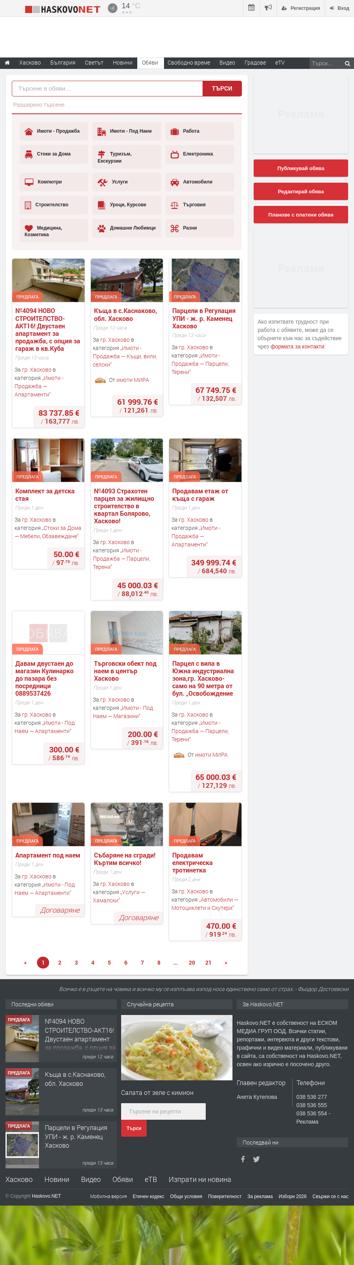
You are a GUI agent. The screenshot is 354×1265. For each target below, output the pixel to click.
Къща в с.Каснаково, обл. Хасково (126, 314)
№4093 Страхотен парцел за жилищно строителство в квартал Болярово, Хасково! (125, 506)
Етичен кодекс (148, 1196)
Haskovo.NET (46, 1196)
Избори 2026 (293, 1196)
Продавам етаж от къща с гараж (201, 494)
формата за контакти (297, 346)
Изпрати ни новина (200, 1179)
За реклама (260, 1196)
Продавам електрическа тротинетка (193, 862)
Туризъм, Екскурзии (114, 156)
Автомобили (191, 182)
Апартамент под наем (47, 855)
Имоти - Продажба (52, 131)
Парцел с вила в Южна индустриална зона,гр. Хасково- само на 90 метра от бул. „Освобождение (204, 678)
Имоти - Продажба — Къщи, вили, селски (125, 356)
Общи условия (186, 1196)
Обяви (122, 1179)
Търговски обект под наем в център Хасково (126, 670)
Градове (255, 62)
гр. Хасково (37, 369)
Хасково (19, 1179)
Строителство (46, 205)
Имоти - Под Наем (124, 131)
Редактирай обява (301, 191)
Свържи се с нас (330, 1196)
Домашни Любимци (127, 228)
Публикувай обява (300, 168)
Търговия (188, 205)
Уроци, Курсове (122, 205)
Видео (91, 1179)
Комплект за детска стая (45, 494)
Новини (123, 62)
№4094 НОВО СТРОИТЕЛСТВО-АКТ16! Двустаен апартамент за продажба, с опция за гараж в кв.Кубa (48, 329)
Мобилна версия (108, 1196)
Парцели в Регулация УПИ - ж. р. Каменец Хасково (204, 318)
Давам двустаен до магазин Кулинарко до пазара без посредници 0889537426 (45, 678)
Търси (134, 1128)
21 (208, 962)
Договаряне (59, 910)
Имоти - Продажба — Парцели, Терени (200, 364)
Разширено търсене (39, 104)
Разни (184, 228)
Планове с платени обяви (301, 215)
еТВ (151, 1179)
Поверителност (225, 1196)
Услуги (112, 182)
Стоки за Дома (48, 154)
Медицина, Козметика (43, 230)
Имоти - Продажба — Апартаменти (39, 386)
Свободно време (189, 62)
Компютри (43, 182)
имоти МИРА (132, 379)
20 (192, 962)
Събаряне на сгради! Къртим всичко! (125, 858)
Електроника (192, 154)
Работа (185, 131)
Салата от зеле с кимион (157, 1092)
